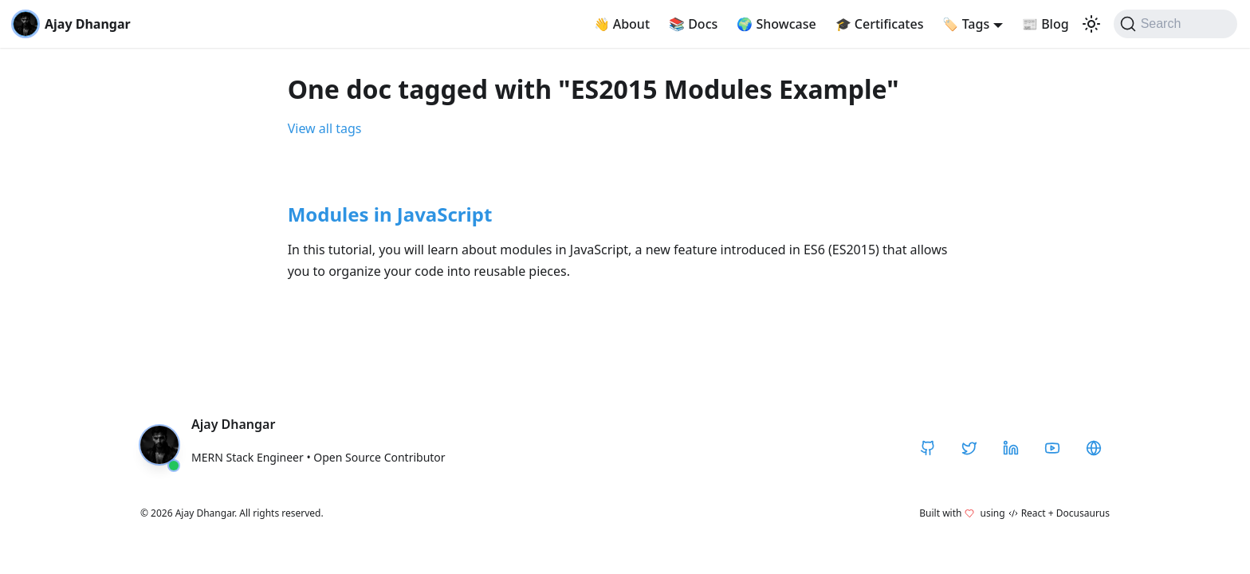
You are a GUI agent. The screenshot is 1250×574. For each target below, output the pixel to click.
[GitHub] (928, 448)
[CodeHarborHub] (1094, 448)
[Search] (1175, 24)
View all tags (325, 128)
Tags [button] (965, 24)
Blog (1045, 24)
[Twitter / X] (969, 448)
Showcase (776, 24)
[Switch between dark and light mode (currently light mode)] (1091, 24)
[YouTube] (1052, 448)
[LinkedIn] (1011, 448)
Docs (693, 24)
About (622, 24)
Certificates (879, 24)
